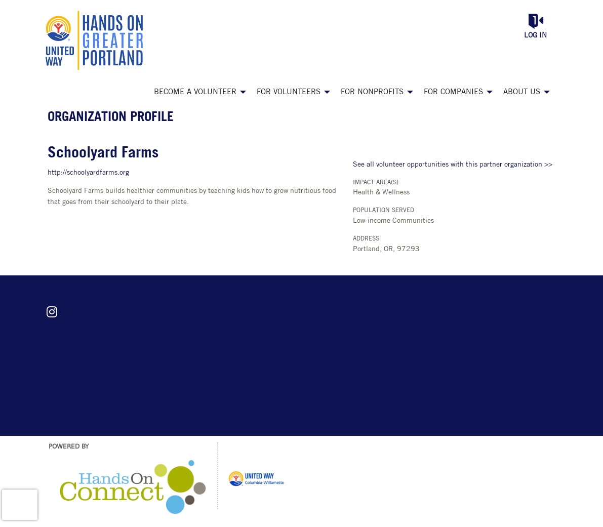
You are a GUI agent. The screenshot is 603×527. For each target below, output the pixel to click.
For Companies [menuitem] (453, 92)
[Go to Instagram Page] (51, 311)
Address (366, 239)
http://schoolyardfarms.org (88, 173)
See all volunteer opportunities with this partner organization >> (452, 165)
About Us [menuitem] (521, 92)
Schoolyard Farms (103, 153)
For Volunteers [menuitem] (288, 92)
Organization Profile (111, 118)
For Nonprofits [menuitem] (372, 92)
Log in (535, 35)
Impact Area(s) (375, 183)
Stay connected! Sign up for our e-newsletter (185, 330)
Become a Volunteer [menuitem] (195, 92)
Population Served (383, 211)
